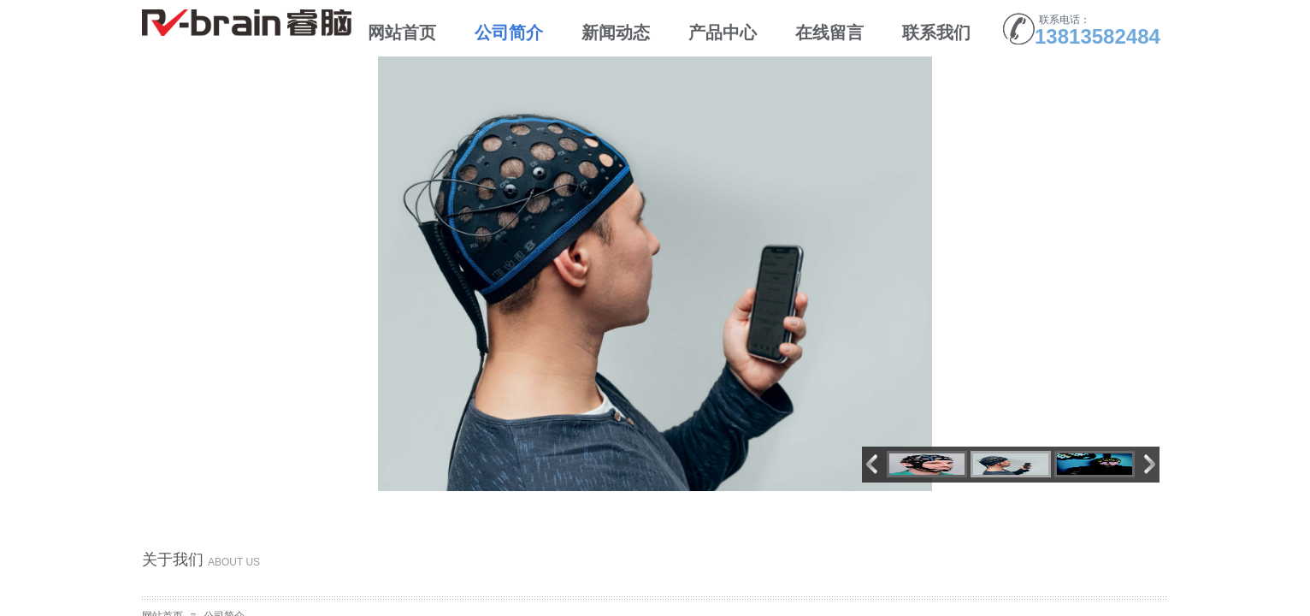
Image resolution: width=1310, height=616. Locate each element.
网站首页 (402, 32)
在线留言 (829, 32)
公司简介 (509, 32)
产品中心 (722, 32)
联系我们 (936, 32)
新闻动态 (615, 32)
